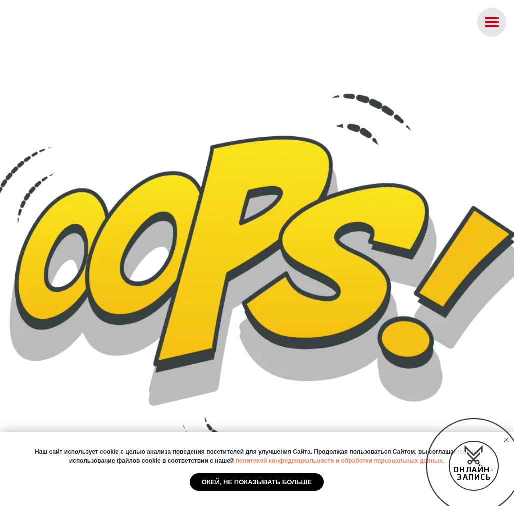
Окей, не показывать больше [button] (257, 482)
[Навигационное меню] (492, 22)
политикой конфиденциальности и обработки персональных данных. (340, 460)
